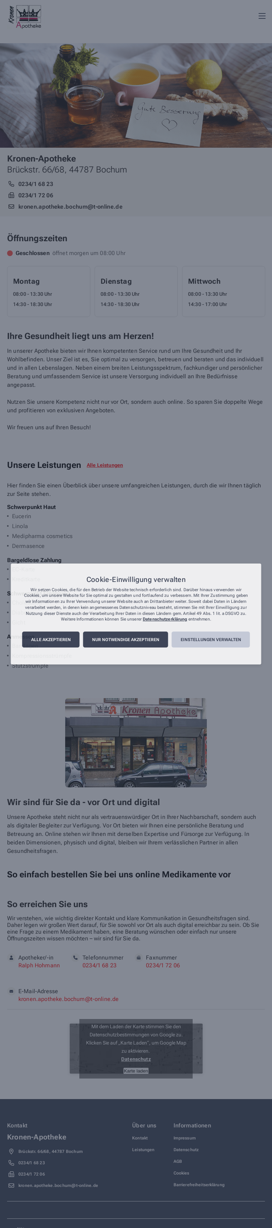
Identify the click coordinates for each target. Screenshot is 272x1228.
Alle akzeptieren (51, 639)
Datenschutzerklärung (165, 619)
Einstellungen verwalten (211, 639)
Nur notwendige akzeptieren (125, 639)
